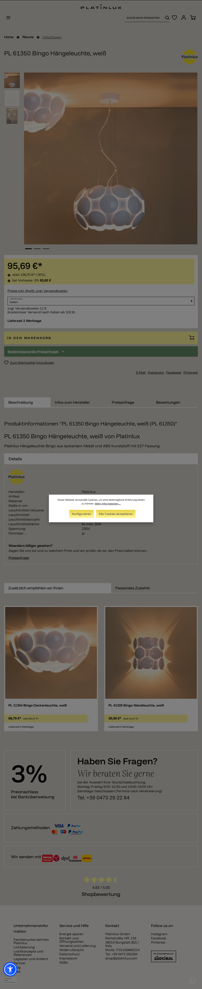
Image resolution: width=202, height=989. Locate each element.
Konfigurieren (81, 514)
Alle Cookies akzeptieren (116, 514)
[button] (10, 969)
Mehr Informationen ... (108, 503)
